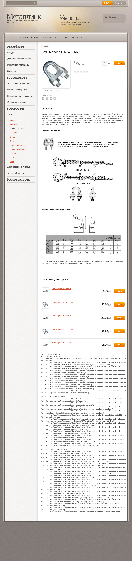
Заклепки (11, 71)
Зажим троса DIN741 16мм (62, 302)
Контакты (77, 37)
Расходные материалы (18, 65)
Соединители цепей (17, 149)
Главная (45, 46)
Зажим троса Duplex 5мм (61, 343)
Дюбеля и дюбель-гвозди (19, 59)
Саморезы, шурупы (16, 102)
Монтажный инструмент (18, 179)
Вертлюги (13, 124)
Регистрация (119, 3)
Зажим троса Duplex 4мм (61, 289)
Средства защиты (15, 108)
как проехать (76, 24)
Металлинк (24, 17)
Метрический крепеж (17, 90)
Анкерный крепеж (15, 46)
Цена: (76, 62)
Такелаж (11, 114)
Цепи (12, 162)
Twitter (47, 98)
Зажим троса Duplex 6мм (61, 316)
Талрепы (13, 153)
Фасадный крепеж (16, 173)
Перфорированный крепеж (20, 96)
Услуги (64, 37)
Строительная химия (17, 77)
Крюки (12, 141)
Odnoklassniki (54, 98)
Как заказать (49, 37)
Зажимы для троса (17, 128)
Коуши (12, 137)
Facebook (43, 98)
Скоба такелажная (17, 145)
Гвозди (10, 52)
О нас (11, 37)
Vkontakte (51, 98)
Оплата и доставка (28, 37)
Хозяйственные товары (18, 167)
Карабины (14, 133)
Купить (119, 291)
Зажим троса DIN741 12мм (62, 329)
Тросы (12, 158)
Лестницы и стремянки (18, 83)
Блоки (12, 120)
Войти (108, 3)
